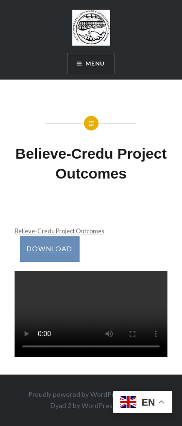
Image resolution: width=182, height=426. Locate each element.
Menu (95, 63)
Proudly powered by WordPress (76, 394)
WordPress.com (106, 405)
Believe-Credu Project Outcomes (59, 231)
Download (50, 249)
